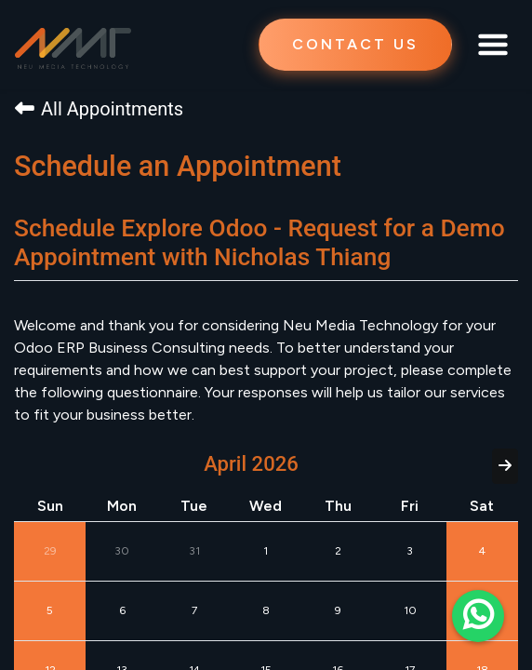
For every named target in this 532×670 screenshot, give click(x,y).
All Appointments (99, 109)
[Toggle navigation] (493, 44)
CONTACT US (355, 44)
